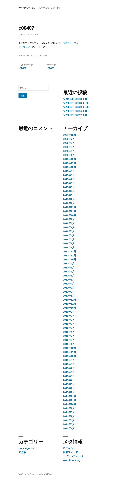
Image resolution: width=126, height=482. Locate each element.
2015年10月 (69, 356)
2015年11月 (69, 352)
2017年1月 (69, 295)
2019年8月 (69, 175)
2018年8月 (69, 223)
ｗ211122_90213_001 (75, 99)
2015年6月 (69, 372)
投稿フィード (70, 452)
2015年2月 (69, 388)
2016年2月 (69, 340)
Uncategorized (27, 448)
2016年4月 (69, 332)
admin (23, 34)
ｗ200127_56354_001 (75, 111)
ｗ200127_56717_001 (75, 115)
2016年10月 (69, 307)
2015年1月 (69, 392)
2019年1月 (69, 203)
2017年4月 (69, 283)
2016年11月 (69, 303)
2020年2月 (69, 151)
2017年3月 (69, 287)
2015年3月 (69, 384)
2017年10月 (69, 259)
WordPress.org (71, 460)
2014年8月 (69, 412)
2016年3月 (69, 336)
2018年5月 (69, 235)
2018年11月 (69, 211)
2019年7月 (69, 179)
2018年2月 (69, 243)
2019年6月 (69, 183)
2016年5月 (69, 328)
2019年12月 (69, 159)
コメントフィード (73, 456)
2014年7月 (69, 416)
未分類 (44, 56)
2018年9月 (69, 219)
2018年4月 (69, 239)
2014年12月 (69, 396)
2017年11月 (69, 255)
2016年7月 (69, 320)
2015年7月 (69, 368)
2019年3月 (69, 195)
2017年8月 (69, 267)
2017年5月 (69, 279)
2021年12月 (69, 135)
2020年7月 (69, 139)
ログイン (68, 448)
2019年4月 (69, 191)
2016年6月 (69, 324)
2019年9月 (69, 171)
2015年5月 (69, 376)
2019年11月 (69, 163)
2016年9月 (69, 311)
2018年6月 (69, 231)
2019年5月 (69, 187)
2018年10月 (69, 215)
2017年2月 (69, 291)
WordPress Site (27, 8)
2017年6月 (69, 275)
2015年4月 (69, 380)
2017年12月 (69, 251)
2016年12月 (69, 299)
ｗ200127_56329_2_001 (76, 107)
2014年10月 (69, 404)
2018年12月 (69, 207)
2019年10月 (69, 167)
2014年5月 (69, 424)
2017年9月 (69, 263)
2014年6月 (69, 420)
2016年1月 (69, 344)
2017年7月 (69, 271)
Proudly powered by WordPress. (41, 474)
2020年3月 (69, 147)
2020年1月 (69, 155)
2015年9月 (69, 360)
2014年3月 (69, 428)
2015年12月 (69, 348)
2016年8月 (69, 316)
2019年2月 (69, 199)
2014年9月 (69, 408)
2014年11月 (69, 400)
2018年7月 (69, 227)
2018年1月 (69, 247)
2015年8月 (69, 364)
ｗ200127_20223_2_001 (76, 103)
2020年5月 (69, 143)
